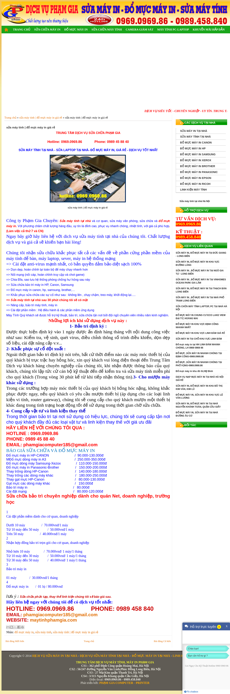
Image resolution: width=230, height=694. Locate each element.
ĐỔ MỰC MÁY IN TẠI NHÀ (151, 655)
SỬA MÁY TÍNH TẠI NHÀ (195, 136)
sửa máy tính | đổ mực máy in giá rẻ (75, 632)
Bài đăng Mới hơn (15, 641)
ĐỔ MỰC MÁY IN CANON (196, 142)
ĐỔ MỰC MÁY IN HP (193, 148)
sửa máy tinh (43, 632)
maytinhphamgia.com (53, 620)
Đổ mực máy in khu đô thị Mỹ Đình (194, 371)
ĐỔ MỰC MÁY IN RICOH (195, 183)
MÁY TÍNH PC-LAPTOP (173, 29)
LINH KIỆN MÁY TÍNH (193, 189)
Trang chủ (89, 641)
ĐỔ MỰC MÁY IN (76, 29)
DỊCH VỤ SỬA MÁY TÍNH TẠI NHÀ (104, 655)
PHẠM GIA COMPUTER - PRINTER (124, 682)
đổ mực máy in (24, 632)
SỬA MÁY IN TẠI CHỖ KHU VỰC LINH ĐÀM (199, 338)
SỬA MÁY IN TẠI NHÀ (193, 130)
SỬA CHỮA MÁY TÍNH (106, 29)
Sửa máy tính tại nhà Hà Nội (195, 201)
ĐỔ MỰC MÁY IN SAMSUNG (198, 154)
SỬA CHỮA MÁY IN (47, 29)
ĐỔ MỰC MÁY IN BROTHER (197, 166)
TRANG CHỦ (21, 29)
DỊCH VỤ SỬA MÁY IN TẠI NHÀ (54, 655)
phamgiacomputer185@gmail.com (60, 614)
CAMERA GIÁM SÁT (139, 29)
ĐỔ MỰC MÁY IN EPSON (195, 178)
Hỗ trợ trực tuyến (203, 627)
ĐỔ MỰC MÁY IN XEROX (195, 160)
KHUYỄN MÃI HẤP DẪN (209, 29)
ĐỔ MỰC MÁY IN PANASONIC (199, 172)
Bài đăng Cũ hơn (162, 641)
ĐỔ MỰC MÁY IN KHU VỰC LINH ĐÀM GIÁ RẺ (200, 333)
